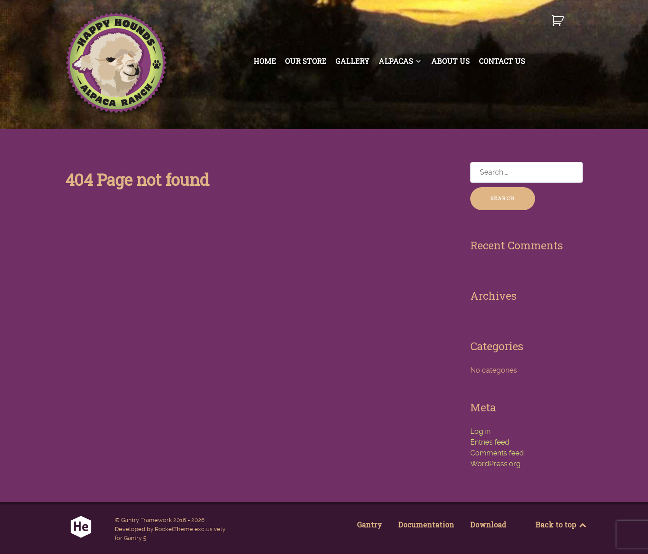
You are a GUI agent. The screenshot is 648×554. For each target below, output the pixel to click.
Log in (480, 431)
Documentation (426, 524)
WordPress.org (495, 463)
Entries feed (489, 442)
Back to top (561, 524)
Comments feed (497, 453)
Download (488, 524)
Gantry (369, 524)
